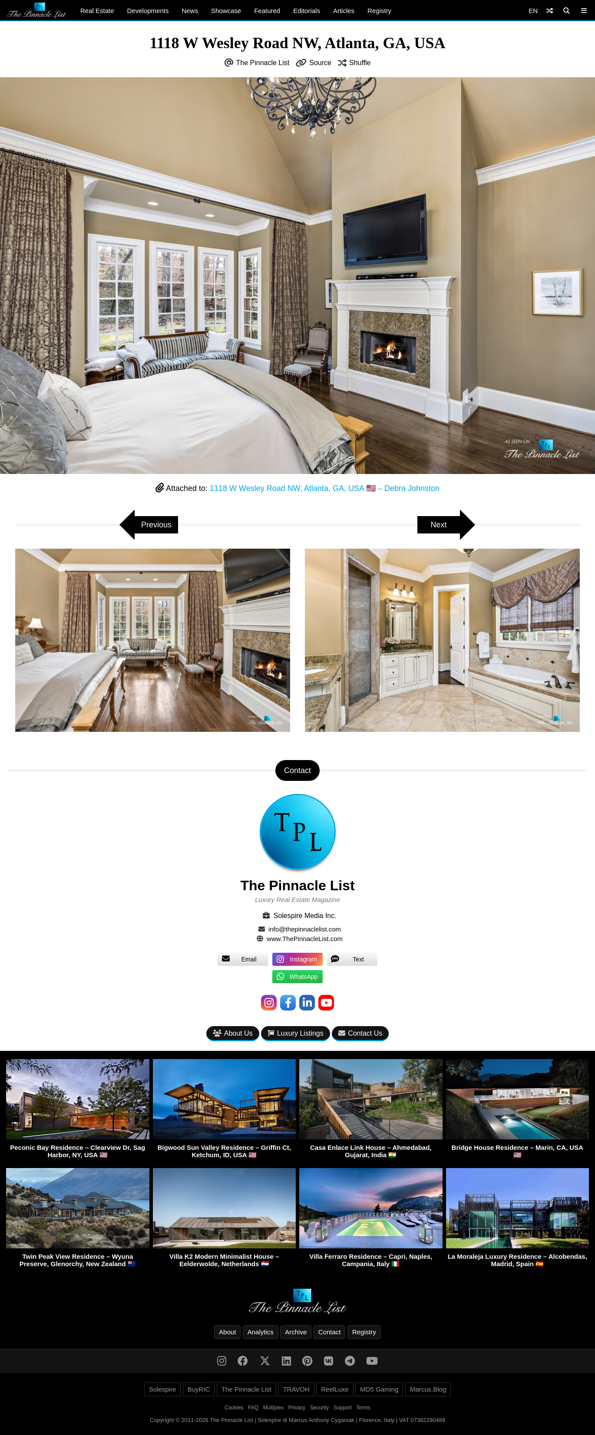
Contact (329, 1332)
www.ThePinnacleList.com (305, 938)
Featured (267, 10)
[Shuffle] (549, 10)
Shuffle (360, 62)
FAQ (253, 1408)
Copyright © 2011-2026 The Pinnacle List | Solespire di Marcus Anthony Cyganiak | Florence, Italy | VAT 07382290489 (297, 1420)
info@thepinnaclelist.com (304, 929)
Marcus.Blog (428, 1389)
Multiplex (273, 1408)
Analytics (261, 1332)
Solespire (162, 1389)
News (190, 10)
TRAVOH (296, 1389)
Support (343, 1408)
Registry (379, 10)
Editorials (306, 10)
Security (319, 1408)
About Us (233, 1033)
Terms (363, 1408)
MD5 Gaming (379, 1389)
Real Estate (97, 10)
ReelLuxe (334, 1389)
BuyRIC (199, 1389)
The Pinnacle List (263, 62)
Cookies (234, 1408)
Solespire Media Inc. (305, 915)
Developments (148, 10)
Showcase (226, 10)
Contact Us (360, 1033)
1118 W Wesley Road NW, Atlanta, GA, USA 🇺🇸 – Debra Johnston (325, 488)
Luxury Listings (296, 1033)
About (227, 1332)
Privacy (296, 1408)
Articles (343, 10)
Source (320, 62)
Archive (296, 1332)
